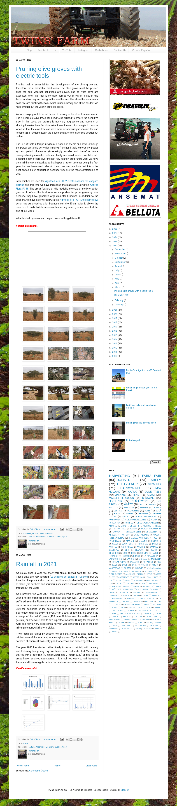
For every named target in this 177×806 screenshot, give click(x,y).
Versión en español (26, 225)
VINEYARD (121, 495)
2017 (115, 326)
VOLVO (138, 629)
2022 (115, 245)
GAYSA (136, 586)
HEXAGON (113, 556)
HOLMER (136, 592)
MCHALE (143, 559)
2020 (115, 314)
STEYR (124, 565)
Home (57, 765)
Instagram (83, 50)
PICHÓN (130, 610)
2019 (115, 318)
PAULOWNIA (118, 610)
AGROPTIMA (127, 547)
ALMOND (113, 526)
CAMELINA (114, 550)
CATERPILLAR (138, 577)
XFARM (158, 629)
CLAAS (151, 495)
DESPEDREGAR (152, 580)
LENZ (159, 601)
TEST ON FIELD (119, 529)
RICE (159, 562)
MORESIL (147, 526)
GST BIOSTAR (128, 589)
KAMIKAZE (156, 595)
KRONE (151, 598)
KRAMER (130, 598)
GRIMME (144, 553)
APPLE (149, 574)
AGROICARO (149, 571)
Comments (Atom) (38, 770)
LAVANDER (137, 601)
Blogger (124, 790)
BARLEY (154, 480)
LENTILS (118, 510)
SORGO (140, 622)
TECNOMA (143, 544)
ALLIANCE (129, 574)
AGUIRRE (141, 547)
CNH (111, 580)
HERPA (112, 592)
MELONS (142, 541)
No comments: (50, 529)
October (119, 258)
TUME (155, 565)
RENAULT (127, 617)
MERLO (146, 604)
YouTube (67, 50)
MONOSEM (156, 559)
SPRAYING (148, 498)
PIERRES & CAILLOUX (148, 610)
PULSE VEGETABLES (146, 516)
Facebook (43, 50)
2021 (115, 310)
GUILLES (155, 589)
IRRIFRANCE (114, 595)
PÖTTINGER (114, 519)
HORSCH (126, 556)
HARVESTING (119, 476)
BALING (117, 513)
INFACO (136, 556)
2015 (115, 335)
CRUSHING (114, 553)
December (120, 249)
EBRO (124, 553)
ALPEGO (140, 574)
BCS (113, 577)
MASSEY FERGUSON (121, 498)
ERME (123, 526)
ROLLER (139, 617)
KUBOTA (144, 507)
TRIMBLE (128, 523)
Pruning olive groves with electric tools (133, 291)
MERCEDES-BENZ (133, 532)
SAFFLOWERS (114, 619)
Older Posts (91, 765)
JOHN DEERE (127, 480)
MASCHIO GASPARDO (132, 604)
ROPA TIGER (152, 617)
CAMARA (154, 547)
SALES (115, 544)
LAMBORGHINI (115, 559)
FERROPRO (153, 583)
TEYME (114, 626)
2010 (115, 356)
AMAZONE (129, 507)
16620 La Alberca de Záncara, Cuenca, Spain (47, 537)
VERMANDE (113, 629)
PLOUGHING (133, 510)
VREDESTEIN (151, 532)
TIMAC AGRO (126, 626)
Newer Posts (23, 765)
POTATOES (148, 562)
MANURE (130, 541)
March (118, 287)
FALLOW (141, 583)
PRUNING (49, 533)
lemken (115, 632)
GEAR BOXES (147, 586)
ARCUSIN (113, 535)
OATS (123, 607)
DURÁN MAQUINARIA (151, 529)
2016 (115, 331)
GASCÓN (116, 532)
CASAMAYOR (123, 577)
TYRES (155, 544)
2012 (115, 348)
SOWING (154, 484)
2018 (115, 322)
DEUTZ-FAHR (127, 484)
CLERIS (153, 550)
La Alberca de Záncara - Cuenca (69, 576)
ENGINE (119, 583)
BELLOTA (113, 507)
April (117, 283)
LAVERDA (149, 601)
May (117, 278)
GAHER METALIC (141, 535)
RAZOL (115, 617)
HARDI (155, 553)
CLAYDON (139, 550)
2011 (115, 352)
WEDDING (148, 629)
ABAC (114, 571)
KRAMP (141, 598)
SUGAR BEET (128, 544)
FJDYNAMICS (114, 586)
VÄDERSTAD (114, 568)
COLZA (118, 580)
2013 (115, 343)
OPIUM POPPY (119, 562)
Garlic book (101, 50)
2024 (115, 237)
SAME (114, 565)
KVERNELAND (115, 541)
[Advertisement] (136, 692)
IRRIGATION (114, 523)
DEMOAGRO (138, 580)
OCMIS (131, 607)
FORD (133, 553)
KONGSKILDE (117, 598)
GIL (141, 504)
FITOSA (130, 513)
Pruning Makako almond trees (141, 423)
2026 (115, 229)
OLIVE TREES (38, 533)
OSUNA (149, 607)
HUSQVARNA (151, 592)
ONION (139, 607)
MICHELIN (157, 604)
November (120, 253)
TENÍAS (144, 565)
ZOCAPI (127, 568)
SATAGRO (121, 622)
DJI (110, 583)
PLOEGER (112, 613)
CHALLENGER (152, 577)
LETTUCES (116, 604)
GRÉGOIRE (116, 589)
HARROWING (130, 488)
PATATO (158, 607)
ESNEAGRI (130, 583)
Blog (29, 50)
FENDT (137, 495)
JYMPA (145, 595)
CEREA (157, 507)
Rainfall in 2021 (36, 564)
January (119, 304)
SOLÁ (158, 510)
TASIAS (158, 622)
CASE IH (133, 529)
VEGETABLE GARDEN (147, 523)
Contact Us (120, 50)
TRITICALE (154, 626)
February (119, 300)
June (117, 274)
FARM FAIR (151, 476)
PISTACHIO (156, 541)
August (119, 266)
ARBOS (158, 574)
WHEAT (128, 504)
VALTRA (152, 504)
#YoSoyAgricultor (154, 568)
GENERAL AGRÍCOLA (138, 538)
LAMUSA (125, 601)
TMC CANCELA (140, 626)
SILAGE (158, 526)
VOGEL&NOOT (127, 629)
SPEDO (149, 622)
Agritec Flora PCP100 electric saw (79, 199)
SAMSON (145, 619)
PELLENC (134, 562)
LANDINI (130, 559)
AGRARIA (124, 571)
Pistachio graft (133, 440)
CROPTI (127, 580)
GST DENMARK (142, 589)
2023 (115, 241)
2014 (115, 339)
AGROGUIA (136, 571)
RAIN (25, 744)
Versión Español (141, 50)
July (117, 270)
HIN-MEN (124, 592)
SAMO (126, 619)
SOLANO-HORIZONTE (135, 519)
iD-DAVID (139, 568)
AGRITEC (27, 533)
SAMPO (135, 619)
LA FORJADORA (151, 556)
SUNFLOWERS (140, 501)
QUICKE (158, 613)
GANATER (127, 586)
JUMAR (135, 595)
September (120, 262)
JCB (155, 538)
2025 (115, 233)
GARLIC (132, 491)
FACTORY (125, 535)
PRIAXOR (147, 613)
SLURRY (131, 622)
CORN (154, 519)
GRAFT (158, 586)
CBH (127, 550)
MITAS (114, 607)
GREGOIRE (134, 526)
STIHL (134, 565)
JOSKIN (126, 595)
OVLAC (125, 516)
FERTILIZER (115, 501)
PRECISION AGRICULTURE (130, 613)
